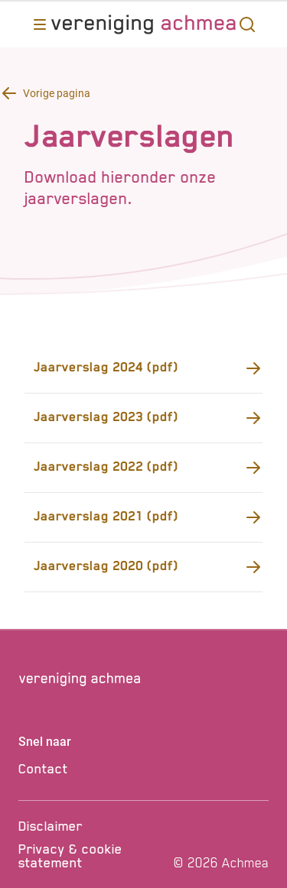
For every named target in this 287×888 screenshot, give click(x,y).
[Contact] (143, 769)
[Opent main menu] (40, 24)
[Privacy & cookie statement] (93, 856)
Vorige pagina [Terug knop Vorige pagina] (56, 93)
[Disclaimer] (93, 826)
